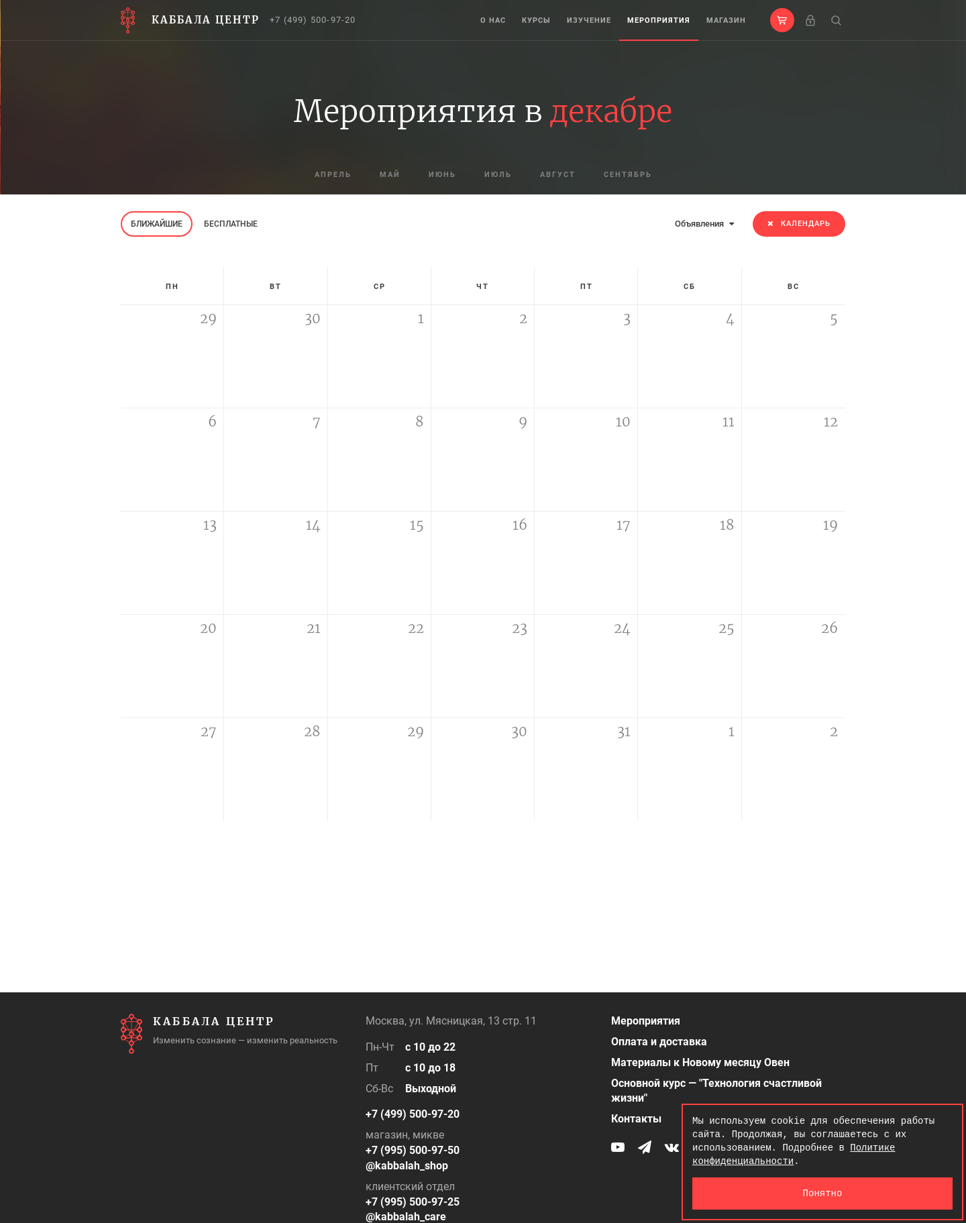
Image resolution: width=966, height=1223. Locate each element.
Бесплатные (231, 224)
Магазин (726, 20)
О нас (493, 20)
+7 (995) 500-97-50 (413, 1150)
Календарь (798, 223)
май (390, 174)
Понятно (823, 1193)
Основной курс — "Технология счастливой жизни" (716, 1091)
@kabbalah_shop (407, 1165)
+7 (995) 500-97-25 (413, 1202)
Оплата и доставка (659, 1041)
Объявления (704, 224)
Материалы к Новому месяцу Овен (700, 1062)
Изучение (589, 20)
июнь (442, 174)
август (558, 174)
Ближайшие (156, 224)
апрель (333, 174)
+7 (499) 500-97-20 (313, 20)
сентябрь (628, 174)
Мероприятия (658, 20)
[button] (782, 20)
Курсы (536, 20)
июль (498, 174)
